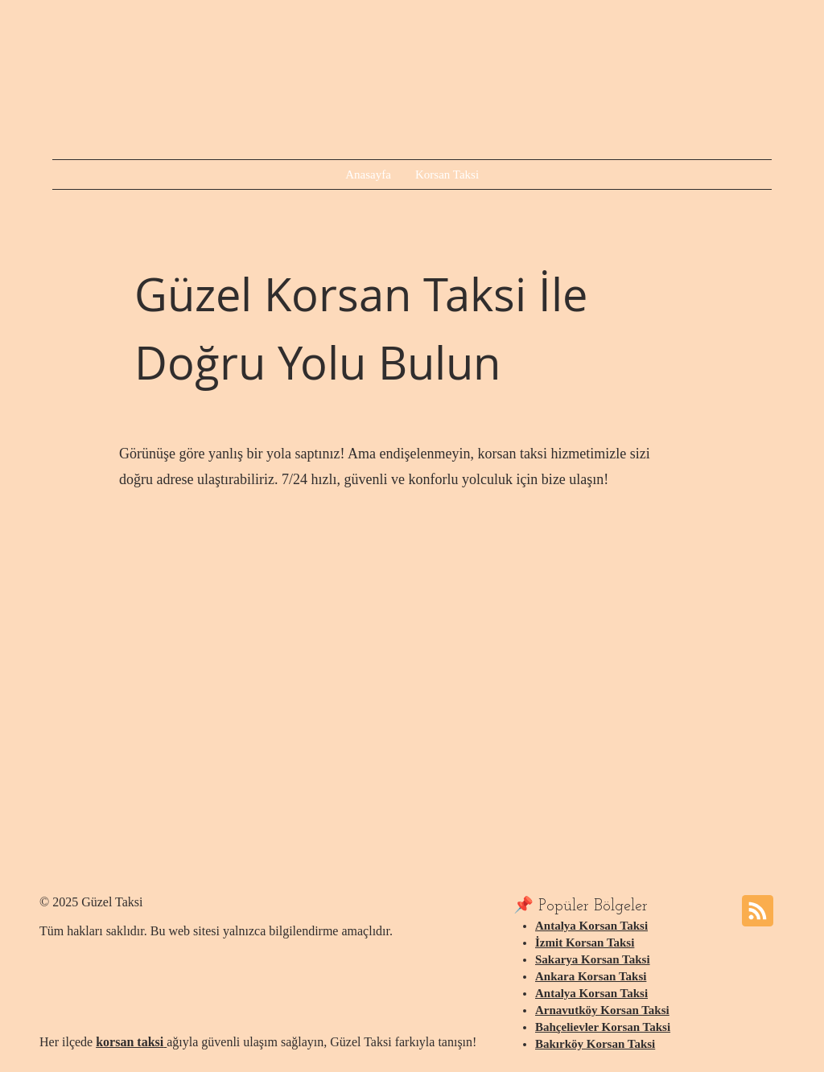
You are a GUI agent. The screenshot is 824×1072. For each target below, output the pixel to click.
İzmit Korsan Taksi (584, 942)
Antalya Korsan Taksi (591, 925)
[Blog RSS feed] (757, 911)
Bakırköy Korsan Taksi (595, 1043)
